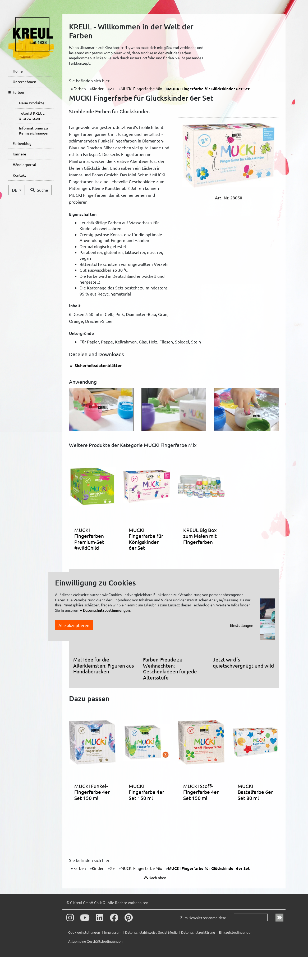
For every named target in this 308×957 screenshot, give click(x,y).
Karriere (19, 153)
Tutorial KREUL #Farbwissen (31, 116)
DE (15, 190)
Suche (39, 190)
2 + (112, 88)
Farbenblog (22, 143)
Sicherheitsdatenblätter (97, 365)
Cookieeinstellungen (84, 932)
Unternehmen (24, 81)
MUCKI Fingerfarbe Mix (141, 88)
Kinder (98, 88)
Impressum (112, 932)
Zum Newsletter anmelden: (203, 917)
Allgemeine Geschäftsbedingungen (95, 941)
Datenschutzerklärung (198, 932)
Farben (18, 92)
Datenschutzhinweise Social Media (151, 932)
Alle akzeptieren (73, 625)
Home (18, 71)
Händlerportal (24, 164)
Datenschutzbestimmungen (106, 610)
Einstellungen (241, 625)
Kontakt (19, 175)
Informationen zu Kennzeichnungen (34, 131)
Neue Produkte (31, 102)
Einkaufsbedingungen (235, 932)
